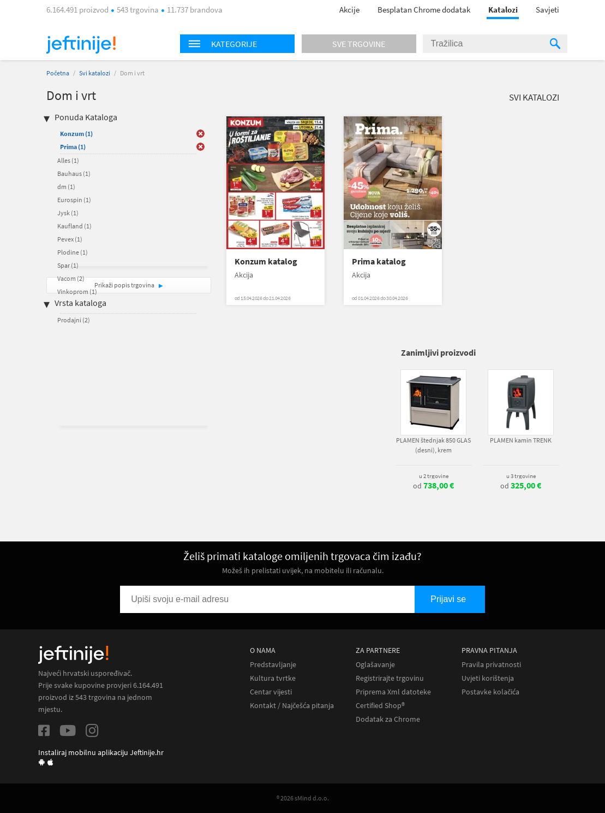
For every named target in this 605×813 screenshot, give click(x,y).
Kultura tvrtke (273, 678)
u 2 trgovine (433, 476)
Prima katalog (379, 261)
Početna (57, 73)
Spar (68, 265)
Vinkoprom (77, 291)
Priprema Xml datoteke (393, 692)
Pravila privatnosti (491, 664)
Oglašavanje (375, 664)
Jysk (68, 213)
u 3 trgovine (521, 476)
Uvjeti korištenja (488, 678)
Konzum (76, 133)
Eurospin (74, 200)
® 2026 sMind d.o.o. (303, 798)
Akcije (349, 9)
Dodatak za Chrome (388, 719)
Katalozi (503, 9)
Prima (73, 147)
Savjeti (547, 9)
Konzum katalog (266, 261)
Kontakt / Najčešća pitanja (292, 705)
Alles (68, 160)
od (433, 486)
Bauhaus (74, 173)
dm (66, 186)
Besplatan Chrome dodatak (424, 9)
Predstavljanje (273, 664)
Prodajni (73, 320)
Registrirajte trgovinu (390, 678)
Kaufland (74, 226)
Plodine (72, 252)
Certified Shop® (380, 705)
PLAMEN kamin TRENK (521, 440)
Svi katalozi (94, 73)
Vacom (71, 278)
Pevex (69, 239)
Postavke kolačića (490, 692)
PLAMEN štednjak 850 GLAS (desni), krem (433, 445)
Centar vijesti (271, 692)
